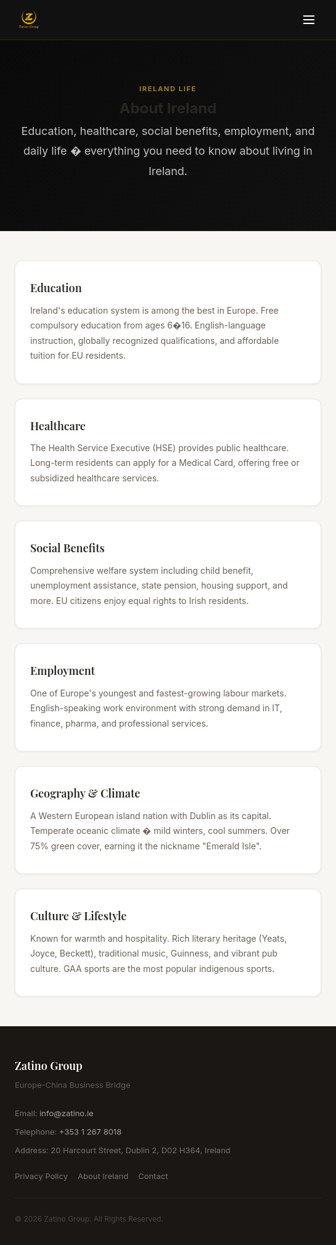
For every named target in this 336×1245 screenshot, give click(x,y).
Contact (153, 1176)
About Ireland (103, 1176)
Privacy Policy (41, 1176)
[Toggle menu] (309, 19)
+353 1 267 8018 (90, 1132)
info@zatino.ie (66, 1113)
